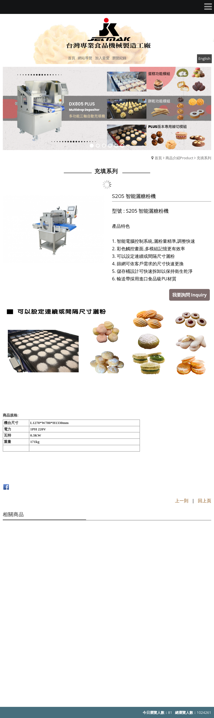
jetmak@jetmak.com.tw (115, 673)
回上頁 (204, 500)
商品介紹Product (179, 157)
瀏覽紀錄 (119, 57)
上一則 (181, 500)
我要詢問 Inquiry (190, 294)
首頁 (158, 157)
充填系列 (204, 157)
